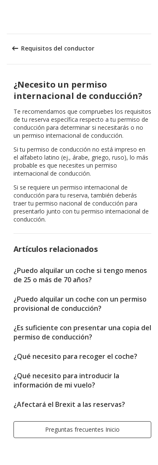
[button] (149, 16)
